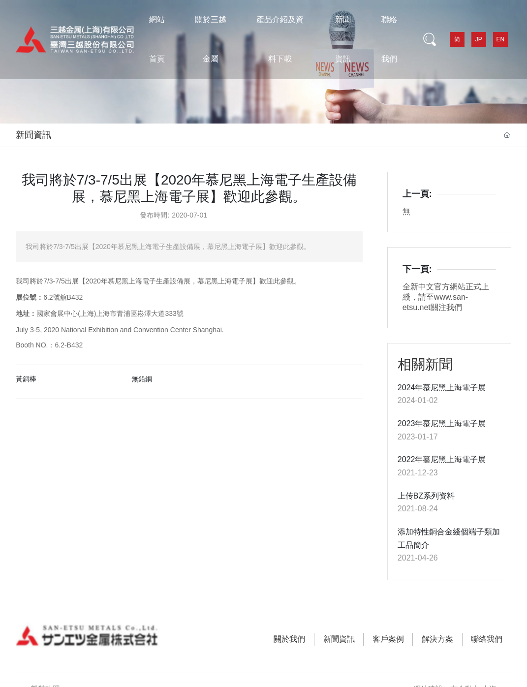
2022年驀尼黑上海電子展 (442, 459)
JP (478, 39)
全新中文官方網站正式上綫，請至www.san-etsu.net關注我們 (446, 297)
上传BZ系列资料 (426, 496)
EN (500, 39)
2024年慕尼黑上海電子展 (442, 387)
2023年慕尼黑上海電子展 (442, 423)
